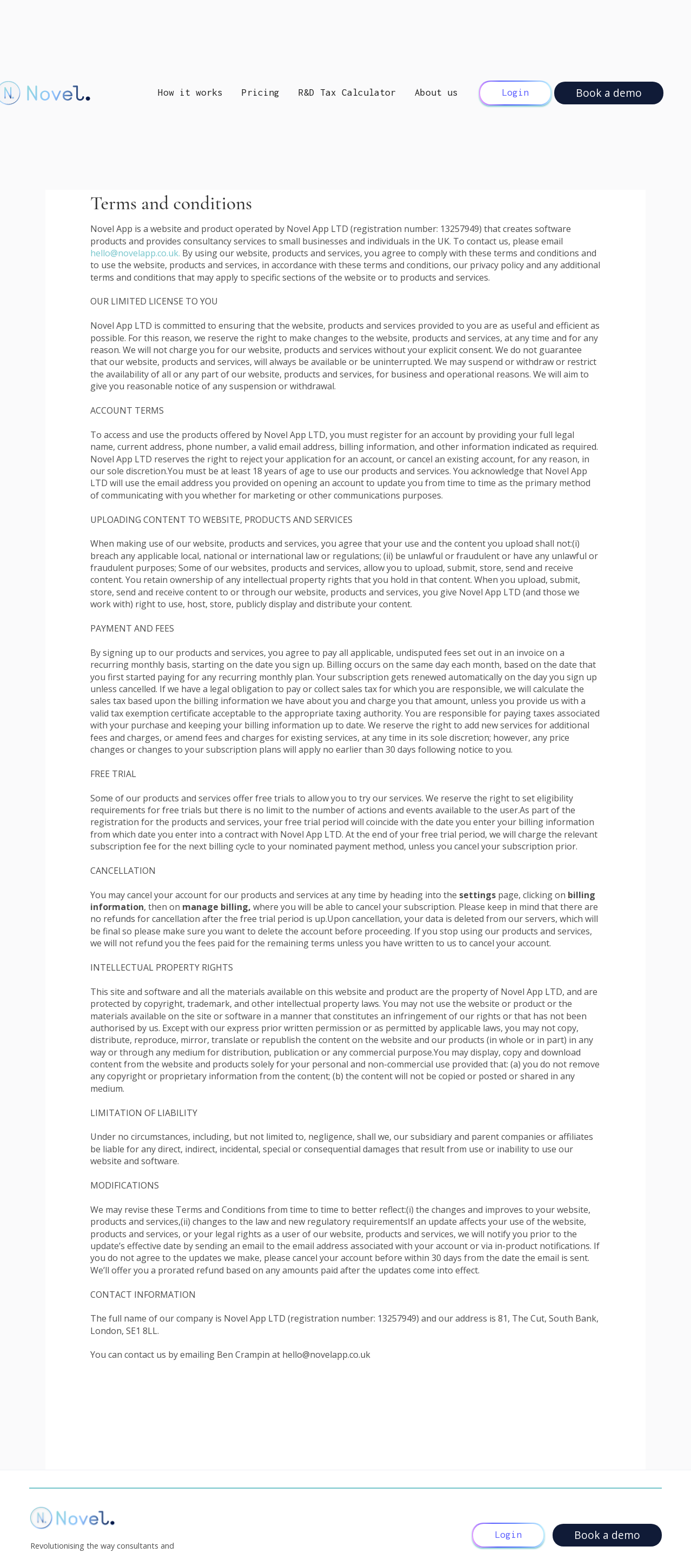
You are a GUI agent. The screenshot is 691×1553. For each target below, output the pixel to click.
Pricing (261, 92)
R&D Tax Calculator (347, 92)
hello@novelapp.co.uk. (136, 253)
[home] (75, 93)
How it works (190, 92)
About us (436, 92)
